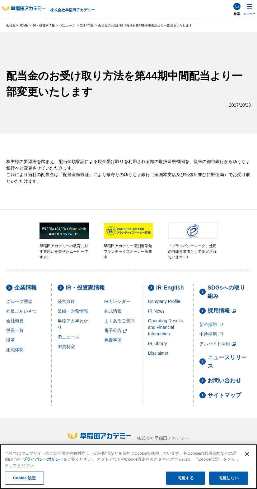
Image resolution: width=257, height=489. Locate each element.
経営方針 (66, 301)
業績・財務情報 (73, 311)
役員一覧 (15, 330)
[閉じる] (247, 454)
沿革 (10, 340)
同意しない (228, 478)
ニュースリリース (223, 361)
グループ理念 (19, 301)
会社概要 (15, 320)
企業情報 (21, 288)
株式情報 (113, 311)
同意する (185, 478)
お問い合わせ (220, 380)
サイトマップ (220, 395)
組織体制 (15, 349)
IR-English (166, 288)
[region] (128, 466)
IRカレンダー (117, 301)
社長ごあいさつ (21, 311)
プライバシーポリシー (43, 459)
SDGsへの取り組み (222, 292)
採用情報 (217, 311)
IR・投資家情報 (81, 288)
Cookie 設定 (24, 478)
